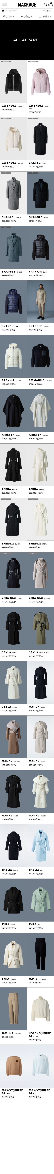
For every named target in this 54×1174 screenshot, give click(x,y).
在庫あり (47, 16)
